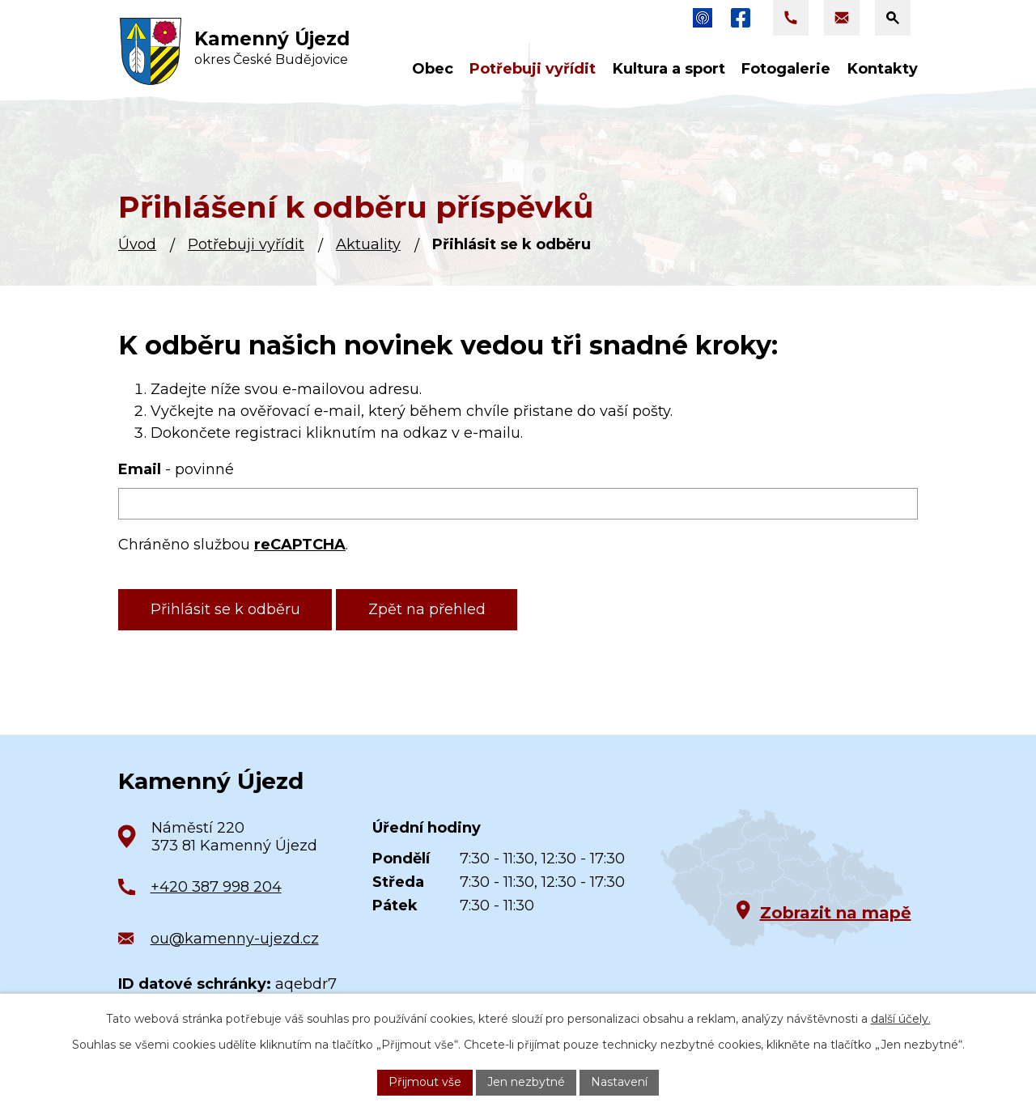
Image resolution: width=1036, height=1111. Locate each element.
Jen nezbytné (526, 1082)
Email (176, 469)
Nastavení (619, 1082)
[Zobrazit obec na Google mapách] (781, 878)
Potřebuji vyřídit (246, 244)
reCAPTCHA (300, 544)
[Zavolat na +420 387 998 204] (791, 18)
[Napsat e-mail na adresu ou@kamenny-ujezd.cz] (842, 18)
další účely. (901, 1018)
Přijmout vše (424, 1082)
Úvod (137, 244)
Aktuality (368, 244)
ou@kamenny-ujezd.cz (235, 939)
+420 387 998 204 (216, 887)
